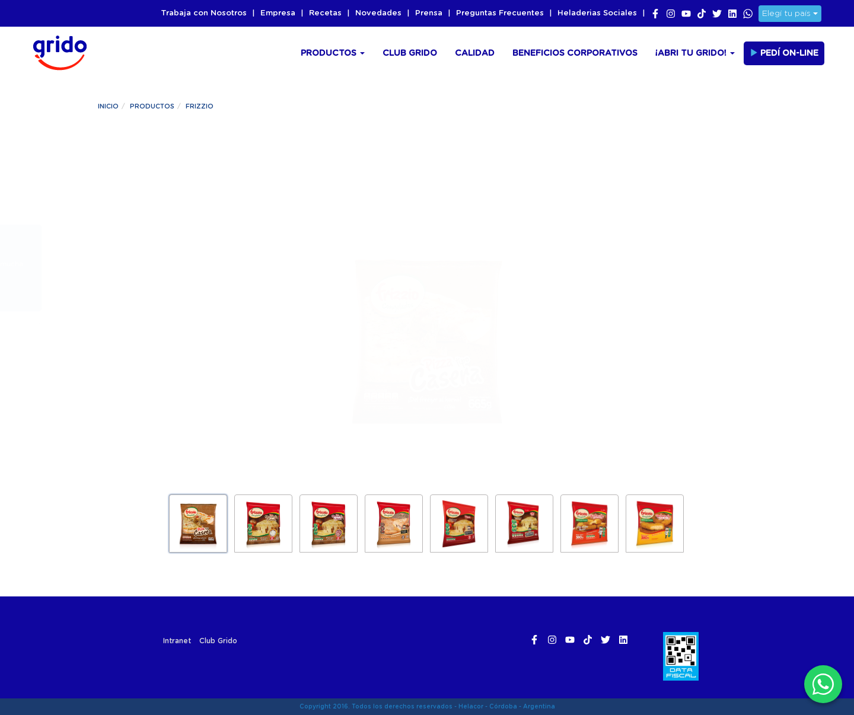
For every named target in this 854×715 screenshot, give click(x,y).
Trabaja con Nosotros (204, 13)
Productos (333, 53)
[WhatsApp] (823, 684)
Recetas (325, 13)
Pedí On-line (784, 53)
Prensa (428, 13)
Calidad (475, 53)
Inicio (108, 106)
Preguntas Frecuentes (500, 13)
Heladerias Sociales (597, 13)
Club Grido (410, 53)
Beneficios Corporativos (575, 53)
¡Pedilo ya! (181, 340)
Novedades (378, 13)
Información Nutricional (621, 253)
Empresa (277, 13)
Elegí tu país (790, 13)
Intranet (177, 640)
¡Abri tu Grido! (695, 53)
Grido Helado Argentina (56, 51)
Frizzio (200, 106)
